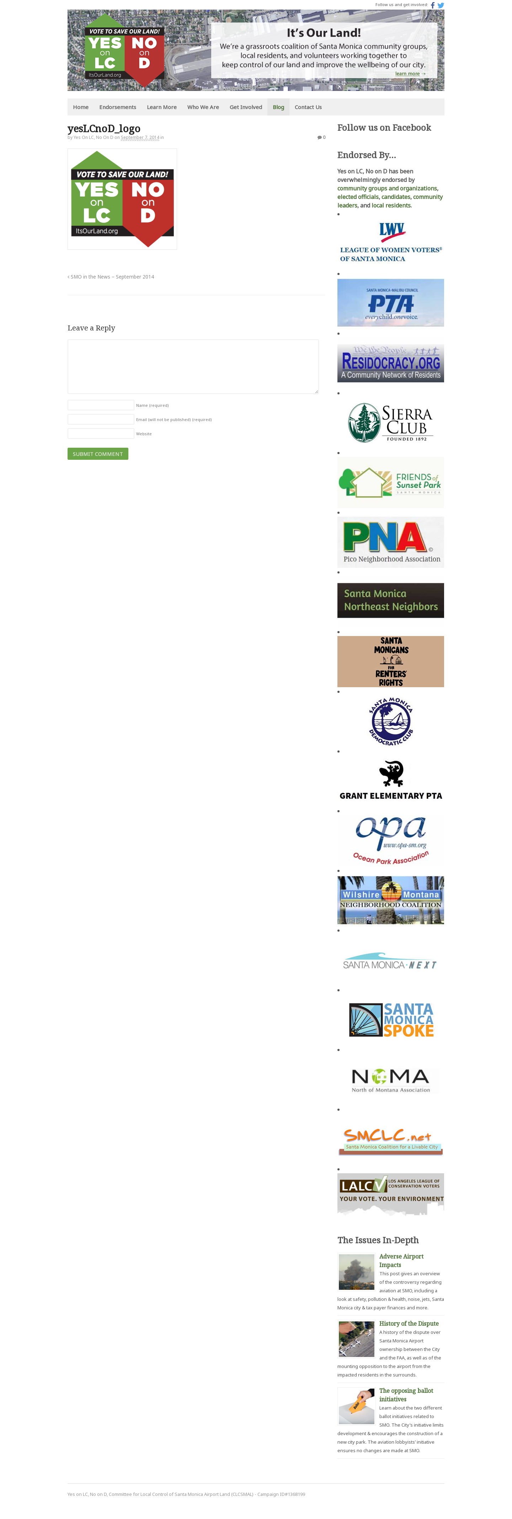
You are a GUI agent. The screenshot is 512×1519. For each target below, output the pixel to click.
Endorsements (117, 107)
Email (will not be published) (174, 419)
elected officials (358, 197)
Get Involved (246, 107)
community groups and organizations (387, 188)
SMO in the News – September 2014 (111, 277)
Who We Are (203, 107)
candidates (396, 197)
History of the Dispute (409, 1323)
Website (144, 433)
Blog (278, 107)
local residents (391, 205)
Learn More (162, 107)
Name (152, 405)
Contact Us (308, 107)
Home (81, 107)
